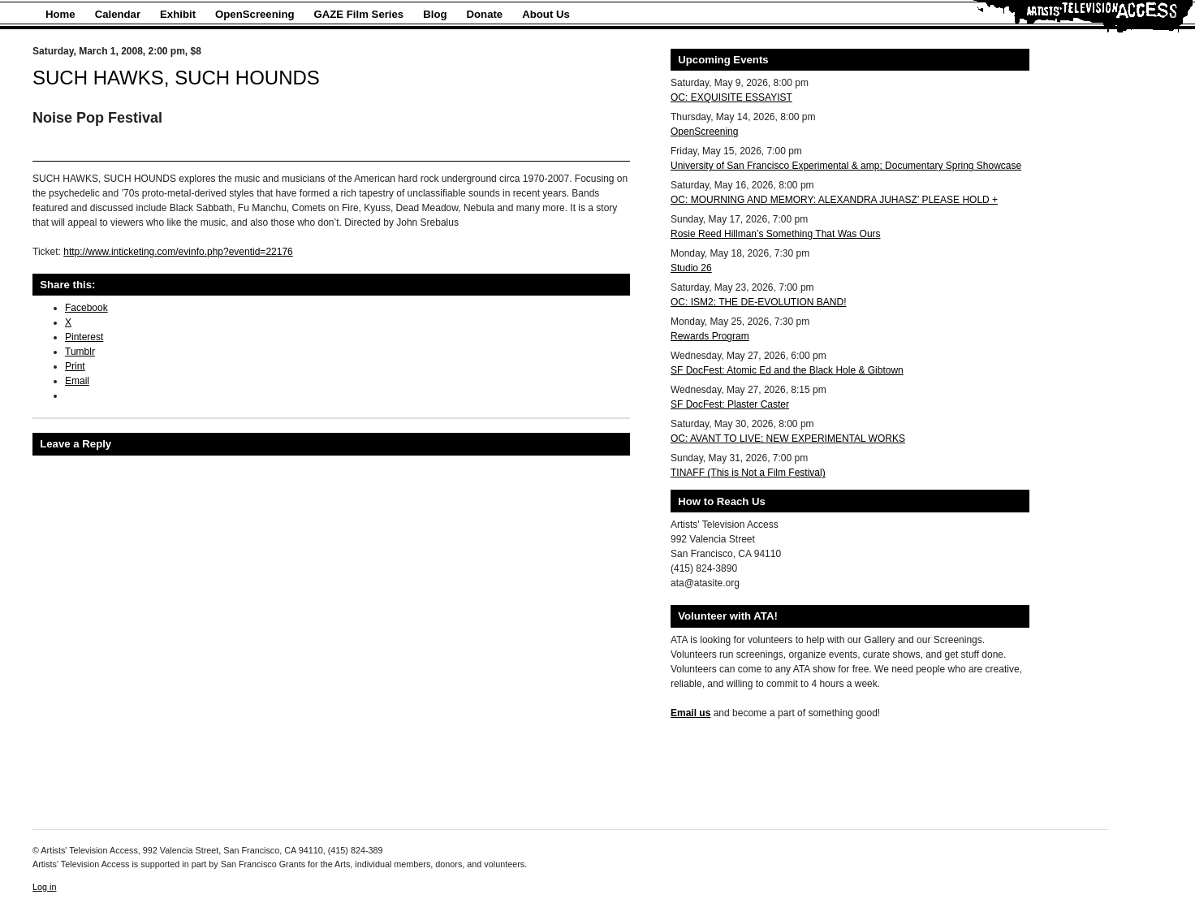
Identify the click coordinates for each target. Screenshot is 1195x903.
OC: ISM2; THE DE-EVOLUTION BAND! (758, 302)
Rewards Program (710, 336)
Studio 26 (691, 268)
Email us (690, 713)
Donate (485, 14)
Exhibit (178, 14)
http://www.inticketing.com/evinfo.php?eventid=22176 (178, 251)
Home (60, 14)
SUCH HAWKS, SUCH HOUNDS (176, 78)
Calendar (117, 14)
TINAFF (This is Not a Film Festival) (748, 472)
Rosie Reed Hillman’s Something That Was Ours (776, 234)
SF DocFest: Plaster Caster (730, 404)
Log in (44, 887)
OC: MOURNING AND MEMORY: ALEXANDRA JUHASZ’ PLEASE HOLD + (834, 199)
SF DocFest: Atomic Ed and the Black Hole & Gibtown (787, 370)
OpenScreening (254, 14)
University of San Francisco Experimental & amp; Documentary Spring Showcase (846, 165)
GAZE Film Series (359, 14)
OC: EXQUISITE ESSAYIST (731, 97)
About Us (546, 14)
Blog (435, 14)
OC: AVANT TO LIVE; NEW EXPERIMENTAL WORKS (788, 438)
